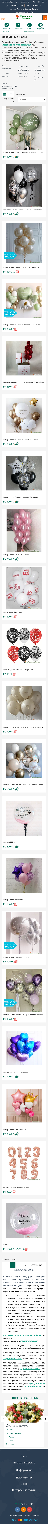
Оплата (28, 9)
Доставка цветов (17, 1425)
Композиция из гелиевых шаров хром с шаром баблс (24, 784)
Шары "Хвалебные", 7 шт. (13, 612)
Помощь (35, 9)
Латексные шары (38, 78)
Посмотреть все (12, 1444)
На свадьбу (39, 66)
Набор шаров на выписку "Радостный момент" (21, 324)
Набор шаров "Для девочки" (14, 1129)
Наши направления (22, 12)
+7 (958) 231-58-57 (39, 2)
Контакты (12, 9)
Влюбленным (23, 69)
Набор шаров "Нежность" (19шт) (16, 554)
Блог (33, 12)
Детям (36, 73)
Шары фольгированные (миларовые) (9, 86)
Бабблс (6, 1244)
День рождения (6, 67)
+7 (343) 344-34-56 (14, 5)
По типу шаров (5, 74)
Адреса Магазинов (23, 2)
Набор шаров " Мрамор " (13, 899)
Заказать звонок (33, 5)
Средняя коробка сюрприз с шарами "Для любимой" (24, 382)
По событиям (39, 69)
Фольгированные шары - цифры (16, 1187)
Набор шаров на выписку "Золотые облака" (20, 439)
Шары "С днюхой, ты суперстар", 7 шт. (18, 669)
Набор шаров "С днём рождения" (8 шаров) (20, 497)
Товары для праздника (23, 74)
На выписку (23, 66)
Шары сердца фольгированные (16, 1072)
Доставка (20, 9)
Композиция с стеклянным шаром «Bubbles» (21, 267)
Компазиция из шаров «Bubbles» (16, 957)
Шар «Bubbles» (9, 842)
